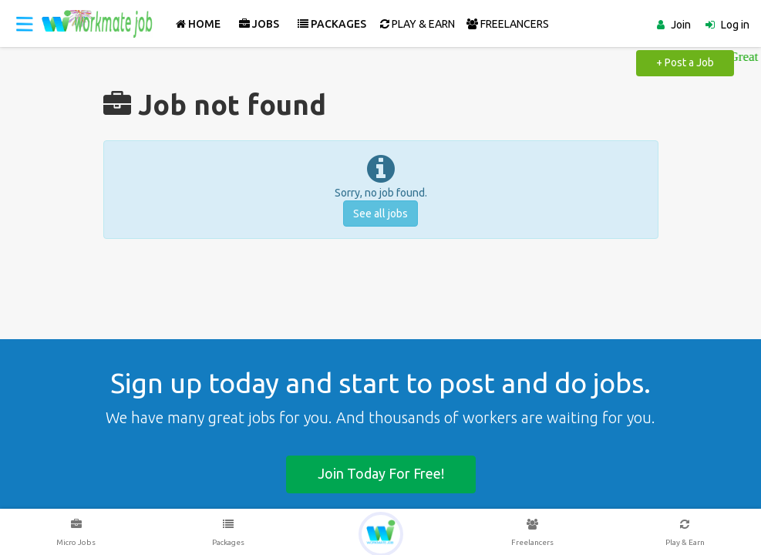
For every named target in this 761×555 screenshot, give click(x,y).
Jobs (259, 24)
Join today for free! (381, 473)
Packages (332, 24)
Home (198, 24)
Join (681, 24)
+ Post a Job (685, 62)
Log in (735, 24)
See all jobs (380, 213)
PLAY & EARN (417, 24)
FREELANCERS (507, 24)
